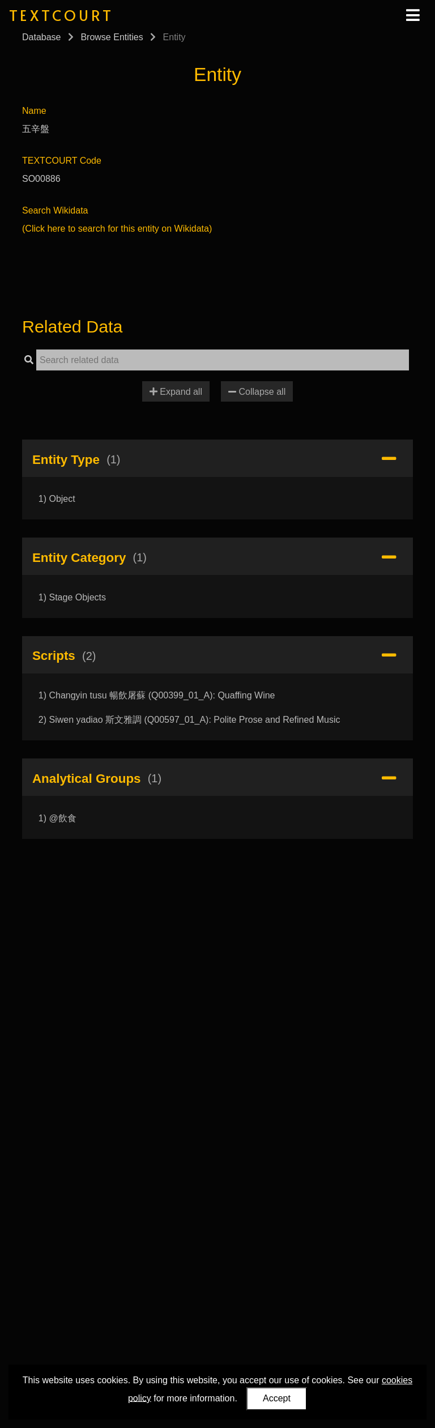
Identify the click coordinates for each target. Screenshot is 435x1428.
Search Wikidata (55, 210)
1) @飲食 (57, 818)
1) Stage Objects (72, 597)
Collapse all (256, 392)
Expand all (176, 392)
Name (34, 111)
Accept (277, 1398)
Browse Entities (111, 37)
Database (41, 37)
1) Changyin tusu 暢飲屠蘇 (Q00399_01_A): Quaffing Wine (157, 695)
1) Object (57, 499)
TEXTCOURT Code (61, 160)
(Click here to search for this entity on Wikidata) (117, 228)
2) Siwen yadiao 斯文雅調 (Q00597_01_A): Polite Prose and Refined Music (189, 719)
